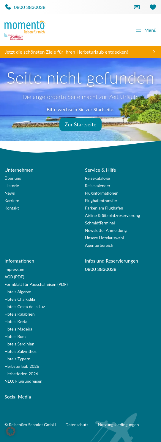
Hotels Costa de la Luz (24, 306)
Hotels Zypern (17, 358)
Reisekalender (97, 185)
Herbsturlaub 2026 (21, 366)
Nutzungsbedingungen (118, 424)
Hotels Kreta (15, 321)
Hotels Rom (15, 336)
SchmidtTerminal (100, 222)
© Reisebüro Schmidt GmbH (30, 424)
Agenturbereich (99, 245)
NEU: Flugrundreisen (23, 381)
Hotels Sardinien (19, 343)
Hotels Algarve (17, 291)
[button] (10, 431)
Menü (146, 30)
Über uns (12, 178)
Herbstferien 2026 (21, 373)
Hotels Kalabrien (19, 314)
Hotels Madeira (18, 328)
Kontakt (11, 207)
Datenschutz (76, 424)
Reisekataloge (97, 178)
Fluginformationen (102, 193)
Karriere (11, 200)
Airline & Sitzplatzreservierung (112, 215)
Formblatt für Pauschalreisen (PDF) (36, 284)
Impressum (14, 269)
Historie (11, 185)
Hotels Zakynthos (20, 351)
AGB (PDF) (14, 276)
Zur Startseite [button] (80, 124)
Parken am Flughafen (104, 207)
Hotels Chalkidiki (19, 299)
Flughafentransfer (101, 200)
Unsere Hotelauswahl (104, 237)
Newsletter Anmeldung (106, 230)
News (9, 193)
